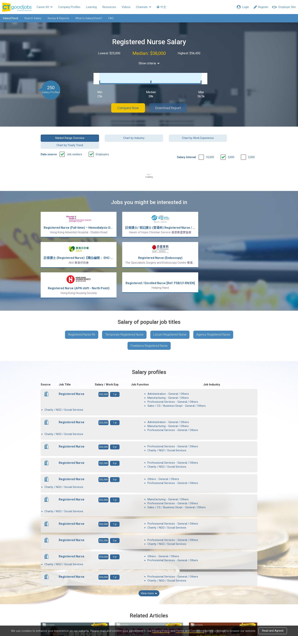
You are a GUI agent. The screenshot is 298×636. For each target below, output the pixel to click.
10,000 (210, 146)
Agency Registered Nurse (213, 293)
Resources (109, 7)
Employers (102, 143)
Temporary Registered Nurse (124, 293)
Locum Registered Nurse (169, 293)
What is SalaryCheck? (88, 18)
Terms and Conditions (190, 631)
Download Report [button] (168, 104)
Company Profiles (69, 7)
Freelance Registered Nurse (149, 304)
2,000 (251, 146)
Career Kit (44, 7)
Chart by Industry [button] (121, 134)
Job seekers (74, 143)
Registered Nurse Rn (81, 293)
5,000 (231, 146)
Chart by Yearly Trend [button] (232, 134)
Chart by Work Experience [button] (177, 134)
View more (149, 517)
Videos (126, 7)
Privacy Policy (161, 631)
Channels (143, 7)
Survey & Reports (58, 18)
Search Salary (32, 18)
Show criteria (149, 63)
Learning (91, 7)
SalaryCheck (10, 18)
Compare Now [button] (128, 104)
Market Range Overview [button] (65, 134)
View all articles (149, 595)
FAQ (110, 18)
